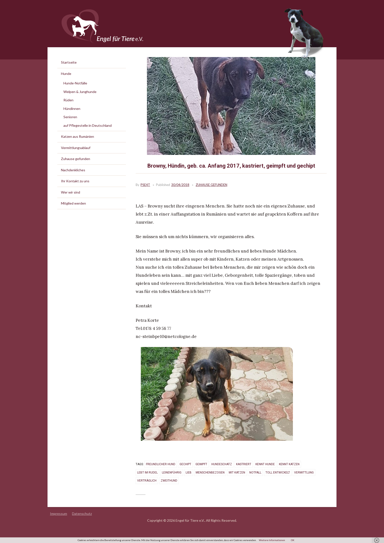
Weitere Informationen (272, 540)
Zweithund (169, 480)
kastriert (243, 464)
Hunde (66, 73)
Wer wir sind (70, 192)
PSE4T (145, 185)
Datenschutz (82, 513)
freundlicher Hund (160, 464)
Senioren (70, 117)
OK (292, 540)
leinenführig (171, 472)
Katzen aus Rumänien (77, 136)
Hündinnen (71, 108)
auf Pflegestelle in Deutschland (87, 125)
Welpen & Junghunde (79, 92)
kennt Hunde (265, 464)
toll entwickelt (277, 472)
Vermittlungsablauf (75, 148)
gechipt (185, 464)
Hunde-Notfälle (75, 83)
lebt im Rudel (147, 472)
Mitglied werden (73, 203)
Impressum (58, 513)
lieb (189, 472)
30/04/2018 (180, 185)
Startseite (69, 62)
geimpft (201, 464)
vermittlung (304, 472)
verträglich (146, 480)
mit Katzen (237, 472)
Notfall (255, 472)
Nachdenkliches (73, 170)
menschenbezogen (210, 472)
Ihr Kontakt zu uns (75, 181)
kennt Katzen (289, 464)
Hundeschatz (221, 464)
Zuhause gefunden (211, 185)
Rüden (68, 100)
